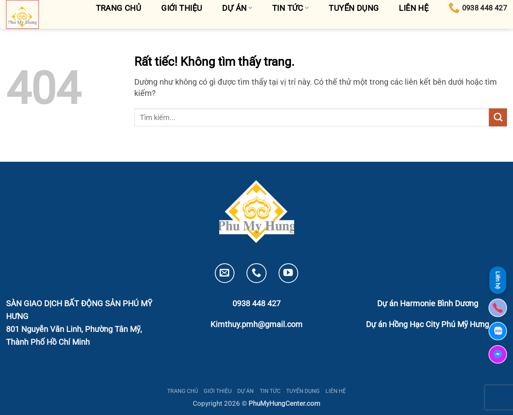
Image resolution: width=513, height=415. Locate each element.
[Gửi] (498, 117)
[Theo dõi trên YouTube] (288, 273)
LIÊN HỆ (335, 391)
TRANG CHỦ (182, 391)
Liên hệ (498, 280)
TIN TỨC (270, 391)
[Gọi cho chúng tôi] (256, 273)
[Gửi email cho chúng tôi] (224, 273)
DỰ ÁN (245, 391)
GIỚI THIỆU (218, 391)
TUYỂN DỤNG (303, 391)
